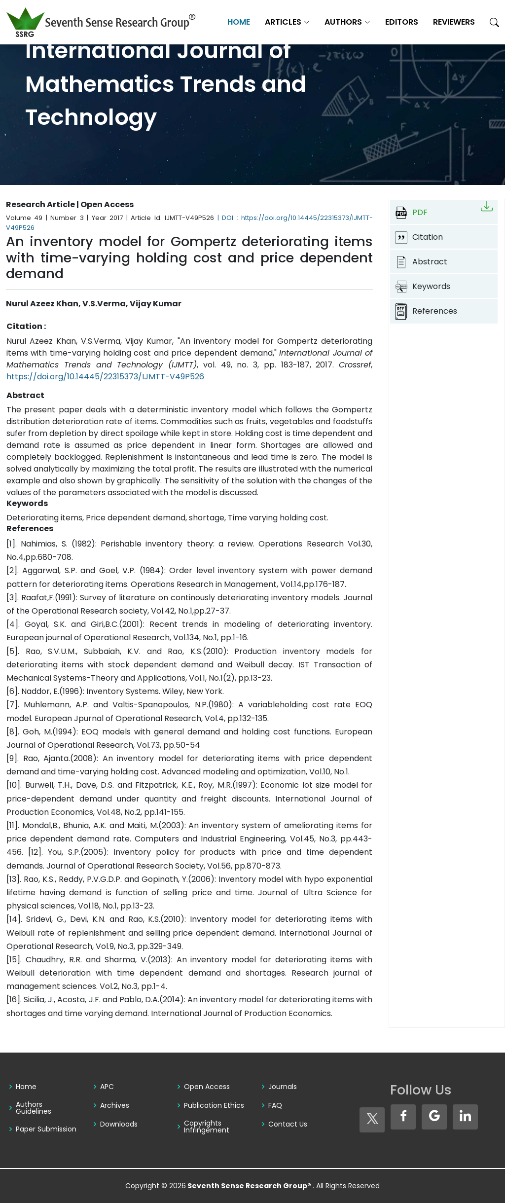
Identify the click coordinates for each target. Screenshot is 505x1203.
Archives (114, 1105)
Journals (282, 1086)
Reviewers (454, 22)
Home (238, 22)
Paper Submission (46, 1129)
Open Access (207, 1086)
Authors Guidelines (33, 1108)
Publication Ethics (214, 1105)
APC (107, 1086)
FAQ (275, 1105)
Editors (401, 22)
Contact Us (287, 1124)
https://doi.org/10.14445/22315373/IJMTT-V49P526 (105, 376)
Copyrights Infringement (206, 1126)
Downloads (119, 1124)
